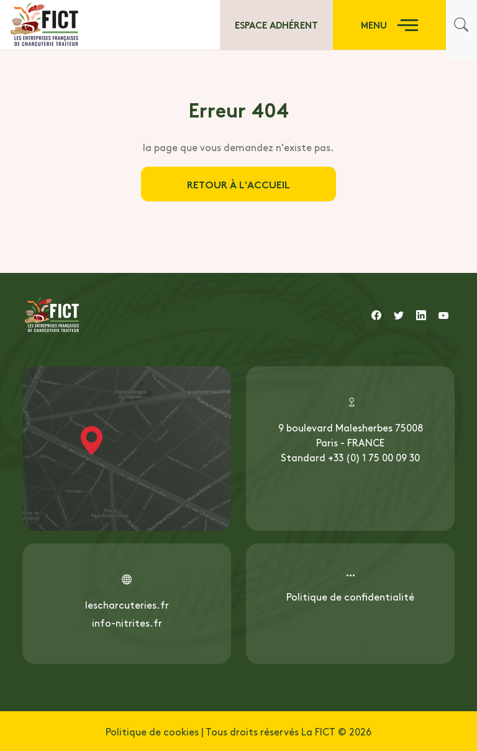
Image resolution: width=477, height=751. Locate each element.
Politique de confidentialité (350, 596)
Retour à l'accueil (238, 184)
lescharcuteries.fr (127, 604)
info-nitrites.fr (127, 622)
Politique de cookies (152, 731)
